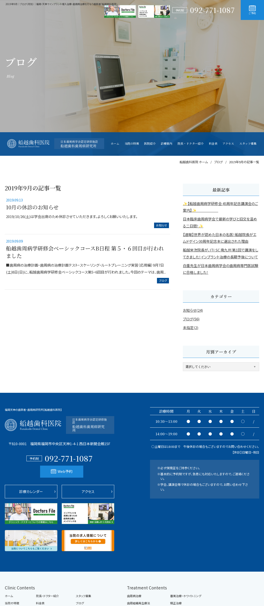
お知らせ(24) (193, 310)
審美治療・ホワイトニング (185, 595)
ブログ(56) (191, 318)
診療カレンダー (31, 491)
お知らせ (161, 225)
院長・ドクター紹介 (47, 595)
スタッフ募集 (83, 595)
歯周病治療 (134, 595)
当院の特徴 (12, 603)
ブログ (163, 280)
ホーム (9, 595)
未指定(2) (190, 327)
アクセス (88, 491)
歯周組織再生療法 (138, 603)
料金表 (40, 603)
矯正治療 (176, 603)
